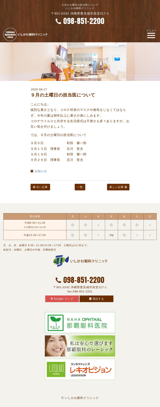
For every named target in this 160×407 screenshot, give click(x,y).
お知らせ (41, 171)
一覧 (80, 187)
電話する (96, 298)
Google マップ (62, 298)
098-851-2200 (80, 21)
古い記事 (40, 187)
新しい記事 (118, 187)
